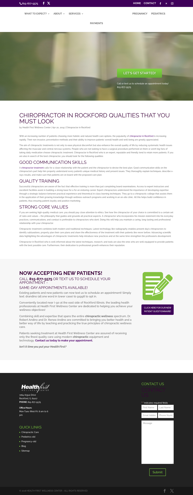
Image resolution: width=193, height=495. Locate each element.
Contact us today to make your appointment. (64, 340)
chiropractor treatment (32, 168)
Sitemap (25, 451)
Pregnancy (140, 14)
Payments (96, 24)
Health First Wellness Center (36, 127)
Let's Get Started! (139, 73)
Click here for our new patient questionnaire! (157, 310)
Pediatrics (158, 14)
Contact (150, 3)
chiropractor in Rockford (141, 136)
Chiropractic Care (30, 432)
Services (74, 14)
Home (137, 3)
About (57, 14)
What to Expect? (35, 14)
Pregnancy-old (28, 441)
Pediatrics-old (28, 437)
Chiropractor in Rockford (78, 127)
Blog (23, 446)
